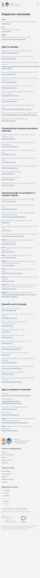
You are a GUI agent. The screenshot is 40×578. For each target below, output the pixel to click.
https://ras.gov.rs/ (7, 337)
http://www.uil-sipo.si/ (9, 154)
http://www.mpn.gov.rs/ (9, 318)
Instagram (6, 496)
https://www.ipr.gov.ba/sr (10, 146)
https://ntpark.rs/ (7, 343)
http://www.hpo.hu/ (8, 179)
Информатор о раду (8, 479)
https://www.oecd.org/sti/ (10, 430)
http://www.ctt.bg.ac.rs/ (9, 362)
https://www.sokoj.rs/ (8, 201)
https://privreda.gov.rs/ (9, 310)
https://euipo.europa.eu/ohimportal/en (14, 39)
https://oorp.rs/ (6, 230)
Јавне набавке (6, 471)
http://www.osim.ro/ (8, 185)
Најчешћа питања (7, 460)
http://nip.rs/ (6, 355)
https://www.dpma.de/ (9, 58)
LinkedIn (5, 501)
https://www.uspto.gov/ (9, 88)
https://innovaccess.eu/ (9, 409)
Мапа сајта (5, 463)
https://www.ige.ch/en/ (9, 82)
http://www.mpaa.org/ (9, 257)
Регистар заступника (8, 454)
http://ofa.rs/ (6, 222)
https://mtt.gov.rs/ (7, 326)
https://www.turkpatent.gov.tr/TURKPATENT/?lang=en (19, 115)
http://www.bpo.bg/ (8, 174)
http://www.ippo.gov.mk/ (10, 168)
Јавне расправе (6, 474)
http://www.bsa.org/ (8, 281)
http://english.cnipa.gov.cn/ (10, 95)
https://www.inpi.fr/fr (8, 74)
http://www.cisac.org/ (9, 244)
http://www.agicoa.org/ (9, 289)
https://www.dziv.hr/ (8, 139)
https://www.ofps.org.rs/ (9, 209)
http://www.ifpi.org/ (8, 252)
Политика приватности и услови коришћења (15, 509)
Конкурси (4, 476)
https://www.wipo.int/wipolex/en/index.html (16, 395)
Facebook (5, 490)
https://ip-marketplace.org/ (10, 415)
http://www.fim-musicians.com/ (12, 273)
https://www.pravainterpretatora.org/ (14, 217)
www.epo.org (6, 31)
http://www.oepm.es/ (8, 121)
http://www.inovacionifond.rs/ (11, 349)
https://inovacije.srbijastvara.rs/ (12, 368)
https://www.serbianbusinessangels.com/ (15, 422)
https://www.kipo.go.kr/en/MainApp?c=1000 (16, 109)
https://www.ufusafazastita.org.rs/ (13, 236)
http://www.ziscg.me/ (9, 162)
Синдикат (4, 482)
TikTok (5, 504)
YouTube (5, 493)
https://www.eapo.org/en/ (10, 53)
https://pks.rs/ (6, 331)
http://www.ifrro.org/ (8, 265)
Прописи (4, 452)
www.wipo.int (6, 23)
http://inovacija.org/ (8, 374)
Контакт (4, 457)
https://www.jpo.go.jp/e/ (9, 101)
